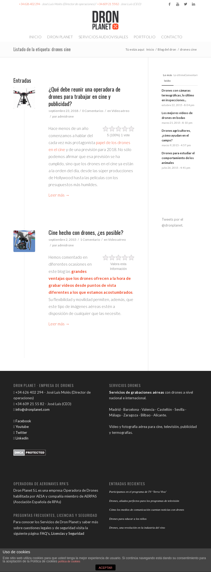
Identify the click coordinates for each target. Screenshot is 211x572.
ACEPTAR (105, 567)
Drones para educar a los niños (127, 518)
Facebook (22, 421)
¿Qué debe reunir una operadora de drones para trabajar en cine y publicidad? (84, 96)
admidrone (66, 116)
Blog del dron (167, 49)
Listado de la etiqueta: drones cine (42, 49)
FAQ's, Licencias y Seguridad (62, 533)
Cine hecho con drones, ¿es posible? (86, 232)
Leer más (59, 195)
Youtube (21, 426)
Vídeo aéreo (120, 111)
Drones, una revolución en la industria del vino (137, 527)
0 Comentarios (92, 111)
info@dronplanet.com (31, 409)
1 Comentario (90, 240)
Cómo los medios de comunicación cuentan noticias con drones (146, 509)
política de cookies (69, 561)
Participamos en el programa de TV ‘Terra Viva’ (137, 491)
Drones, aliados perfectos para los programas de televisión (144, 500)
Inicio (150, 49)
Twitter (20, 432)
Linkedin (20, 438)
